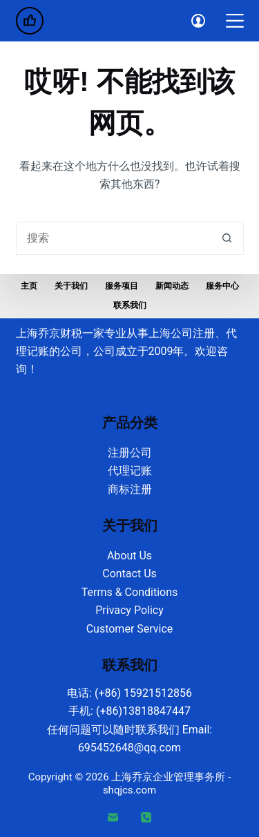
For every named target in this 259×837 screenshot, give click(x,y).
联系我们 (129, 305)
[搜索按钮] (227, 238)
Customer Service (129, 628)
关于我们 (71, 286)
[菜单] (235, 21)
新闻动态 (172, 286)
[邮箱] (113, 818)
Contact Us (129, 573)
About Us (129, 555)
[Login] (198, 21)
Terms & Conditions (129, 592)
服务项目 (121, 286)
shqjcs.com (129, 790)
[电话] (146, 818)
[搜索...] (113, 238)
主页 (29, 286)
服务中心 (222, 286)
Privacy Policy (129, 610)
